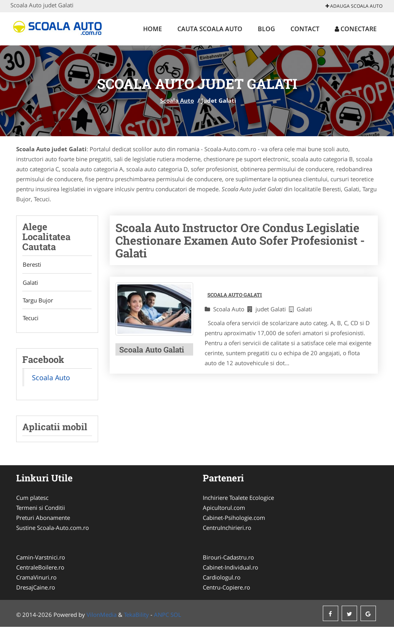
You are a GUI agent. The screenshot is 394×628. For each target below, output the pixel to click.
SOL (175, 616)
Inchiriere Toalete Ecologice (238, 499)
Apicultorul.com (224, 509)
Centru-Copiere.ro (226, 588)
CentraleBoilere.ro (40, 568)
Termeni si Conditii (40, 509)
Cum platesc (32, 499)
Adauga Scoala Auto (354, 6)
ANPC (161, 616)
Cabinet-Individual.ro (230, 568)
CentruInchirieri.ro (227, 529)
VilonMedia (102, 616)
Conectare (356, 29)
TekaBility (136, 616)
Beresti (31, 265)
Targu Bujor (37, 301)
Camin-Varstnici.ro (40, 558)
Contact (304, 29)
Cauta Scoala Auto (209, 29)
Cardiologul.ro (221, 578)
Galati (30, 283)
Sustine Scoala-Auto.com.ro (52, 529)
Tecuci (30, 319)
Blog (266, 29)
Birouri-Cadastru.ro (228, 558)
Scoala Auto (177, 100)
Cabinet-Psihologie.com (234, 519)
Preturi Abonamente (43, 519)
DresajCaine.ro (35, 588)
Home (152, 29)
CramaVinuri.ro (36, 578)
